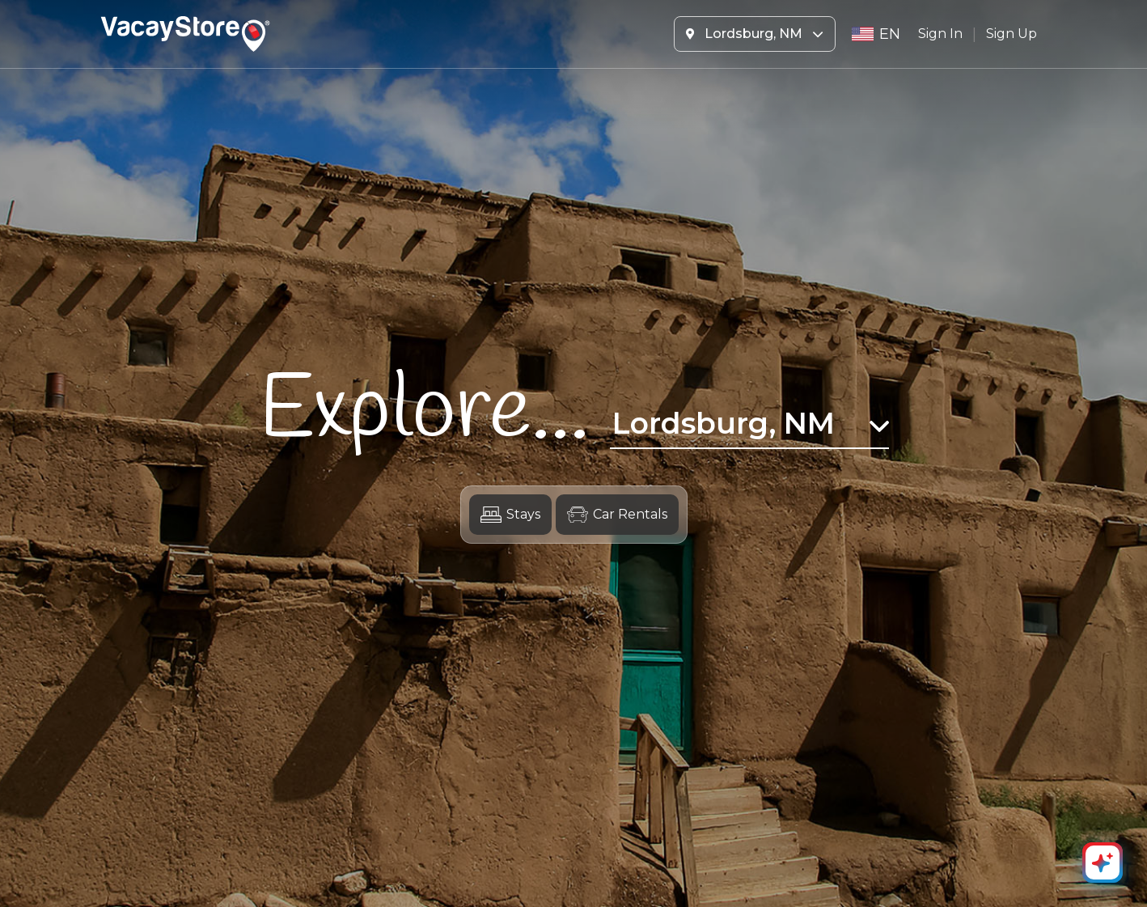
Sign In (940, 33)
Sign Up (1011, 33)
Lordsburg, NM (754, 34)
